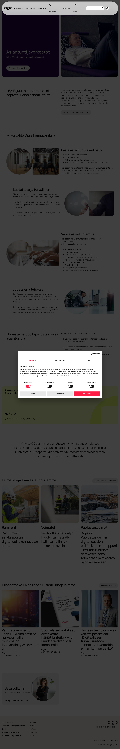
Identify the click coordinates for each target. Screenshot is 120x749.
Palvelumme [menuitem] (18, 8)
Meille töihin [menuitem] (77, 8)
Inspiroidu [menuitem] (42, 8)
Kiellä (33, 394)
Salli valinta (60, 394)
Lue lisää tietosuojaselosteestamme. (83, 376)
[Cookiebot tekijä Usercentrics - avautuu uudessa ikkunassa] (92, 354)
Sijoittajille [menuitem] (66, 8)
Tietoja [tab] (88, 360)
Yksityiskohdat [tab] (60, 360)
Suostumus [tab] (32, 360)
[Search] (95, 8)
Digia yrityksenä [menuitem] (54, 8)
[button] (103, 8)
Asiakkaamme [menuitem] (30, 8)
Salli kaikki (87, 394)
